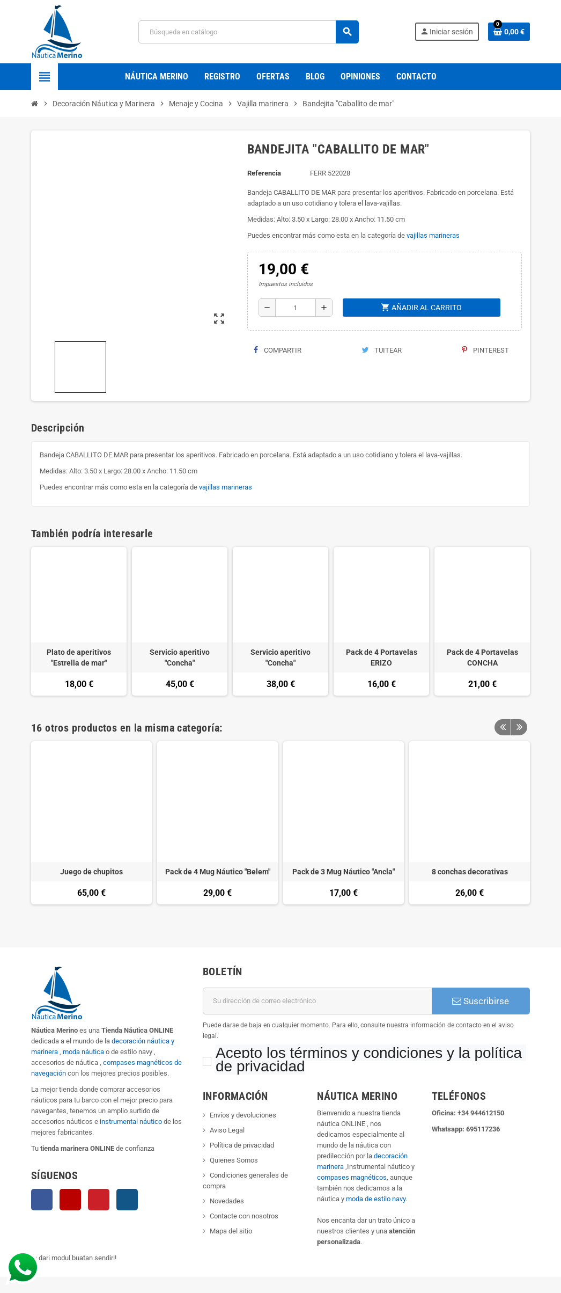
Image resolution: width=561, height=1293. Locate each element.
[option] (91, 828)
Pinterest (485, 350)
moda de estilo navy (375, 1199)
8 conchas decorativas (470, 871)
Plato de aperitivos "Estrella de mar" (79, 657)
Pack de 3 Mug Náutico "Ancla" (343, 871)
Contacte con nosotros (244, 1216)
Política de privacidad (242, 1145)
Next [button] (519, 728)
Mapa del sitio (231, 1231)
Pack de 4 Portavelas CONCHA (482, 657)
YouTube (70, 1199)
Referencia (264, 173)
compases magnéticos (352, 1177)
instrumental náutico (131, 1121)
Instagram (127, 1199)
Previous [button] (502, 728)
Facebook (42, 1199)
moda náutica (83, 1052)
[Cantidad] (295, 307)
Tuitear (381, 350)
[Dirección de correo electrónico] (317, 1001)
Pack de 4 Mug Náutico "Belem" (217, 871)
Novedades (227, 1201)
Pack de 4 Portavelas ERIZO (381, 657)
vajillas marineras (433, 235)
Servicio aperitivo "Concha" (180, 657)
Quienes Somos (234, 1160)
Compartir (277, 350)
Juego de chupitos (91, 871)
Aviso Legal (227, 1130)
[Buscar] (248, 31)
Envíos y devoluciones (243, 1115)
